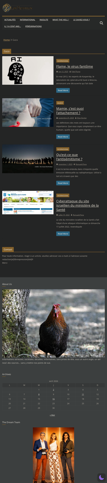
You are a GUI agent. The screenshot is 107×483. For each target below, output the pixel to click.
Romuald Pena (81, 164)
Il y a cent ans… (12, 26)
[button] (101, 477)
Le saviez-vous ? (81, 19)
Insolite (44, 19)
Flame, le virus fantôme (74, 66)
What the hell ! (61, 19)
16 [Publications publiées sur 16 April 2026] (53, 399)
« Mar (52, 415)
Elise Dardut (82, 118)
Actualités (10, 19)
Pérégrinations (33, 26)
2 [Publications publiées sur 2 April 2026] (53, 389)
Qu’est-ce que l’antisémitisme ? (69, 156)
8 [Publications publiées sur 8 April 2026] (38, 394)
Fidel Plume (76, 71)
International (27, 19)
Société (60, 103)
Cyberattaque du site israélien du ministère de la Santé (77, 205)
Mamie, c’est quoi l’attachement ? (70, 110)
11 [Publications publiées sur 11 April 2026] (83, 394)
